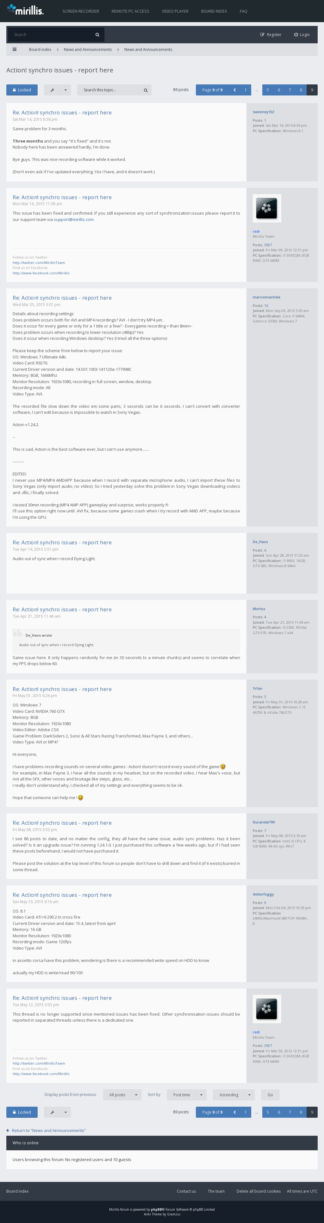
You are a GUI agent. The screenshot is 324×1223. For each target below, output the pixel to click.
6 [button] (279, 90)
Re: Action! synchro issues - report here (62, 112)
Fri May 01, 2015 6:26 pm (35, 695)
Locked (22, 90)
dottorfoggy (263, 894)
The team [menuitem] (216, 1191)
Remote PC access (130, 11)
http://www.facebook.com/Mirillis (41, 273)
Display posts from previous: (93, 1094)
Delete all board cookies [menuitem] (259, 1191)
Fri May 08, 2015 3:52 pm (35, 829)
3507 (268, 244)
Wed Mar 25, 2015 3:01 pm (36, 304)
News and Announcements (88, 49)
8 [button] (301, 90)
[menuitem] (302, 35)
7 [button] (290, 90)
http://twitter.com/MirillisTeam (39, 262)
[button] (234, 89)
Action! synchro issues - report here (59, 70)
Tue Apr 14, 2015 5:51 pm (36, 549)
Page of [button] (212, 90)
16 (266, 305)
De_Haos (260, 541)
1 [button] (246, 90)
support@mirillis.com (74, 219)
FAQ (243, 11)
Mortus (259, 608)
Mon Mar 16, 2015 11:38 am (37, 203)
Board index (214, 11)
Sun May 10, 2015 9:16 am (36, 901)
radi (256, 231)
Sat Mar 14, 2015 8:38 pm (35, 119)
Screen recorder (81, 11)
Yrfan (257, 688)
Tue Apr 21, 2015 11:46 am (36, 616)
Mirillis (114, 1209)
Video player (175, 11)
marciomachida (266, 297)
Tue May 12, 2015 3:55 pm (36, 1004)
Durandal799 (264, 822)
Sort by (177, 1094)
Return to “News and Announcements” (49, 1130)
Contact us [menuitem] (186, 1191)
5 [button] (268, 90)
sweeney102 (263, 111)
